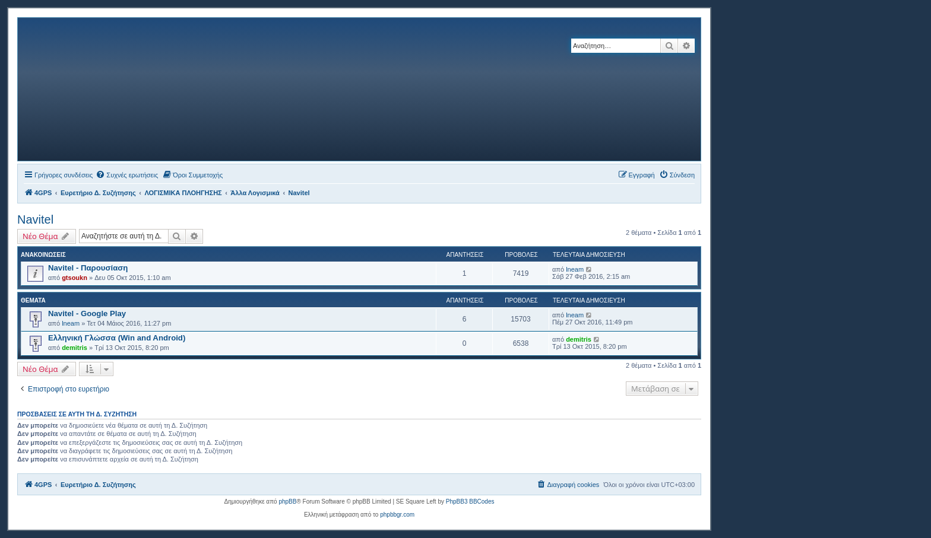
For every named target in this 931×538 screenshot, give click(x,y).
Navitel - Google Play (87, 313)
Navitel (35, 219)
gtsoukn (74, 277)
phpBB (287, 501)
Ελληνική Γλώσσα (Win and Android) (116, 337)
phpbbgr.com (397, 514)
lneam (575, 269)
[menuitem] (127, 175)
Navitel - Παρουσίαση (88, 267)
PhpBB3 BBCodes (470, 501)
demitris (74, 347)
